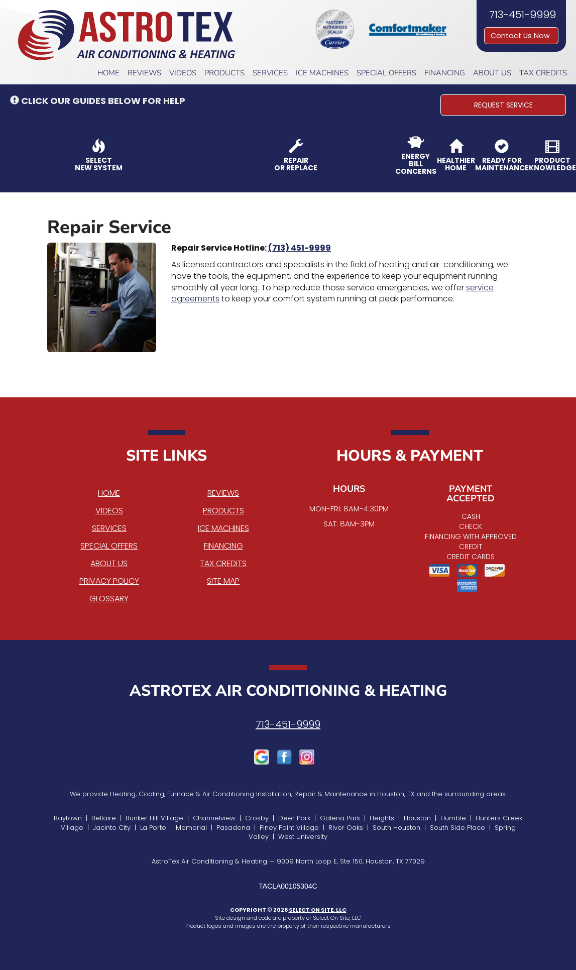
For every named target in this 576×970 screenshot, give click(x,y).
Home (108, 73)
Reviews (144, 73)
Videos (182, 73)
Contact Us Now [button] (521, 36)
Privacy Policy (109, 581)
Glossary (109, 598)
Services (270, 73)
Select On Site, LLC (318, 910)
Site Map (223, 581)
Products (224, 73)
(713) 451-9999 (299, 248)
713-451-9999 (288, 724)
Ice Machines (322, 73)
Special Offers (386, 73)
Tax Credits (543, 73)
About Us (492, 73)
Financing (444, 73)
